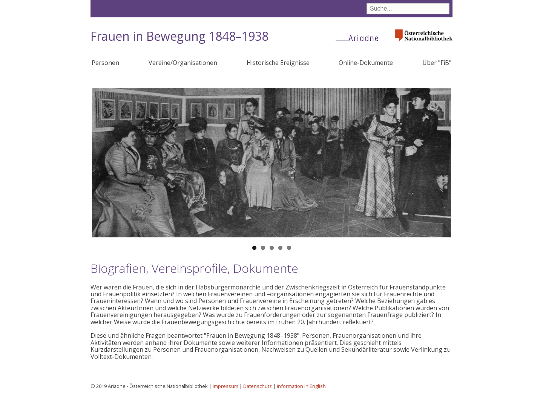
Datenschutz (257, 386)
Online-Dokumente (366, 62)
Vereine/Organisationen (183, 62)
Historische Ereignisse (278, 62)
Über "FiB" (436, 62)
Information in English (301, 386)
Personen (105, 62)
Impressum (225, 386)
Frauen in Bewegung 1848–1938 (179, 36)
